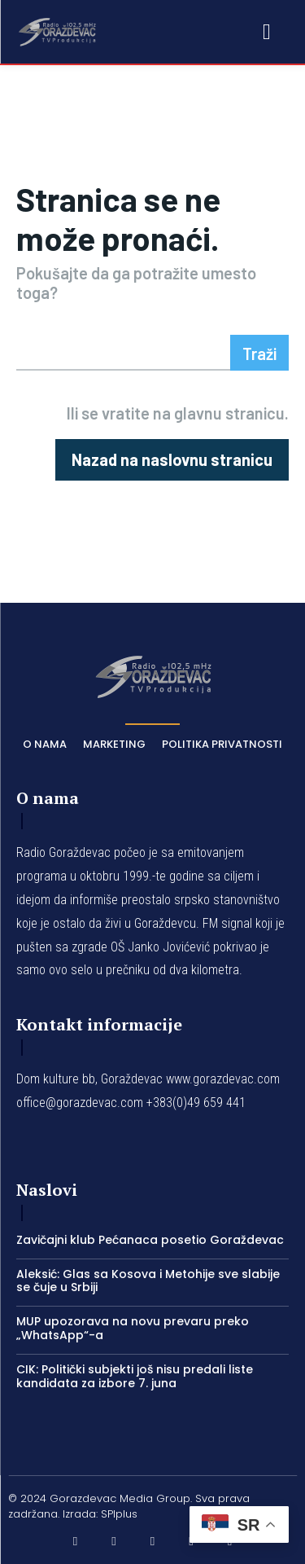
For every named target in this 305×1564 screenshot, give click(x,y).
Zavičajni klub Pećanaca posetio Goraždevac (150, 1240)
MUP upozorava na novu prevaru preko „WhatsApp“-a (132, 1328)
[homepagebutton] (172, 460)
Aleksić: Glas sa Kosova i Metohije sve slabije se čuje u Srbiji (148, 1281)
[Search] (259, 353)
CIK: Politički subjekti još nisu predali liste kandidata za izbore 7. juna (134, 1376)
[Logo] (57, 31)
